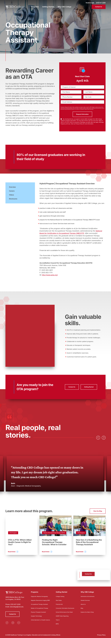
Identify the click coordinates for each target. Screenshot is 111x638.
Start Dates (59, 599)
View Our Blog (97, 511)
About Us (83, 602)
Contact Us (98, 6)
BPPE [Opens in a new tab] (57, 624)
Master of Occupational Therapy (40, 608)
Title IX (58, 620)
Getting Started (61, 591)
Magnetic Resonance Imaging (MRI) (39, 599)
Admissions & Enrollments (88, 595)
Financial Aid (59, 602)
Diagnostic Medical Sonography (40, 595)
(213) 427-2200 (101, 2)
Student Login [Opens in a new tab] (90, 2)
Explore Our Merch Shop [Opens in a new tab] (88, 610)
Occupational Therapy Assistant (40, 604)
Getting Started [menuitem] (48, 6)
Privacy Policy (101, 635)
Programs (34, 591)
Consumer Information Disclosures (62, 607)
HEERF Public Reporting (63, 616)
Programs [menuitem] (35, 6)
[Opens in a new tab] (6, 621)
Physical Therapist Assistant (39, 612)
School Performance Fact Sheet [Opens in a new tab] (65, 612)
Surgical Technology (37, 616)
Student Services (86, 599)
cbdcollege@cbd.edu (17, 605)
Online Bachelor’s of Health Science (39, 620)
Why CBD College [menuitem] (64, 6)
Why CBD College (87, 591)
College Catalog (60, 595)
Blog (82, 606)
